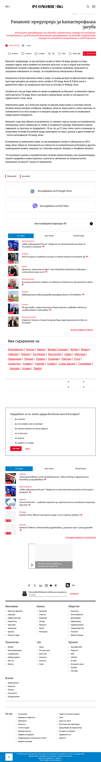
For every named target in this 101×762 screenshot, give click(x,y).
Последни (21, 236)
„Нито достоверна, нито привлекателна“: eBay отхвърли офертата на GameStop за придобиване (54, 478)
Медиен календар (25, 741)
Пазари (42, 621)
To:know (11, 690)
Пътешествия (44, 650)
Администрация (77, 635)
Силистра (14, 363)
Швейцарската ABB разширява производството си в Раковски (53, 294)
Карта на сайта (65, 721)
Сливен (27, 363)
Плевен (40, 358)
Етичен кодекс (24, 728)
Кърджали (39, 354)
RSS (70, 585)
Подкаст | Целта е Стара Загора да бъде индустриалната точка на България (54, 321)
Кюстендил (55, 354)
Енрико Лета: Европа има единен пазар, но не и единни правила (51, 515)
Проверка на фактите (26, 717)
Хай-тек (11, 661)
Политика (25, 304)
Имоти (41, 628)
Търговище (84, 363)
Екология (74, 632)
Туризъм (11, 632)
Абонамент (22, 721)
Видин (74, 349)
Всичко (9, 678)
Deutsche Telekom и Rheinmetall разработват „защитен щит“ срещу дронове (55, 528)
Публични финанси (28, 241)
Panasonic (12, 176)
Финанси (42, 625)
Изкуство (42, 661)
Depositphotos (56, 760)
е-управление (13, 654)
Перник (28, 358)
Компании (25, 254)
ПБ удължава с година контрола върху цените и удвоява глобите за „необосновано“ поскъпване (54, 308)
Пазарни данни (13, 697)
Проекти (73, 642)
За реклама (22, 714)
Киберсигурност (14, 657)
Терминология (13, 683)
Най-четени (49, 236)
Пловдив (53, 358)
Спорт (41, 664)
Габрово (13, 354)
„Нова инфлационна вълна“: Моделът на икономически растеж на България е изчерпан (53, 245)
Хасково (14, 368)
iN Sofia (74, 661)
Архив (27, 449)
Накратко (11, 686)
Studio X (58, 758)
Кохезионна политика (29, 317)
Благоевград (15, 349)
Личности (43, 657)
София (51, 363)
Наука (41, 647)
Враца (85, 349)
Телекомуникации (15, 650)
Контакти (22, 724)
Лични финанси (77, 614)
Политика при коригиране (69, 724)
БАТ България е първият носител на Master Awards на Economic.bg (55, 256)
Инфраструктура (14, 618)
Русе (77, 358)
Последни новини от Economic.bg (81, 537)
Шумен (26, 368)
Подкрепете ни (65, 735)
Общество (74, 606)
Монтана (80, 354)
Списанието (12, 693)
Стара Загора (67, 363)
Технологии (12, 642)
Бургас (30, 349)
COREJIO (74, 657)
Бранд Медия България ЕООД (70, 728)
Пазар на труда (13, 635)
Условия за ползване (67, 731)
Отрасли (42, 614)
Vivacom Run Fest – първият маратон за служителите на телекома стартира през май (57, 503)
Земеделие (12, 628)
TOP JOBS (74, 671)
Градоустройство (77, 628)
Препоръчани (78, 236)
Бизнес (41, 606)
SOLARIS (74, 667)
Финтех (11, 664)
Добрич (25, 354)
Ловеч (68, 354)
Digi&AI (24, 266)
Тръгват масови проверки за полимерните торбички (49, 565)
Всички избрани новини (82, 330)
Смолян (39, 363)
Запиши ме (74, 594)
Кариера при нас (24, 731)
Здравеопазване (77, 625)
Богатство (43, 654)
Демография (76, 618)
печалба (26, 176)
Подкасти (74, 650)
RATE (72, 654)
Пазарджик (14, 358)
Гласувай (16, 449)
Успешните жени (77, 664)
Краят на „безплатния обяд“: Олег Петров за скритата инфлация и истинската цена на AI (54, 270)
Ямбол (38, 368)
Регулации (22, 512)
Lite (39, 642)
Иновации (43, 618)
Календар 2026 (76, 647)
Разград (66, 358)
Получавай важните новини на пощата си (48, 592)
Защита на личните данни (69, 714)
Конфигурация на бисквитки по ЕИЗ (32, 738)
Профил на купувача (26, 735)
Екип (61, 717)
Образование (76, 621)
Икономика (11, 606)
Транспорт (12, 625)
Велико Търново (58, 349)
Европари (11, 614)
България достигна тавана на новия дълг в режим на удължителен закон (57, 283)
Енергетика (12, 621)
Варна (41, 349)
